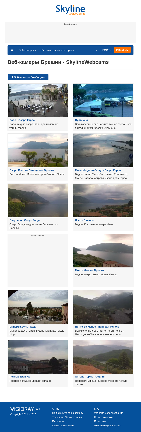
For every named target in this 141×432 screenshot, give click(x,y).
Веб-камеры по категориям (59, 50)
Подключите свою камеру (67, 412)
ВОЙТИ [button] (106, 50)
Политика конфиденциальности (107, 423)
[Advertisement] (70, 35)
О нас (55, 408)
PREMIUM (122, 49)
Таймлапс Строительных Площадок (67, 419)
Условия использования (108, 412)
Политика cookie (104, 417)
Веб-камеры (27, 50)
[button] (94, 50)
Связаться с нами (63, 425)
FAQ (96, 408)
